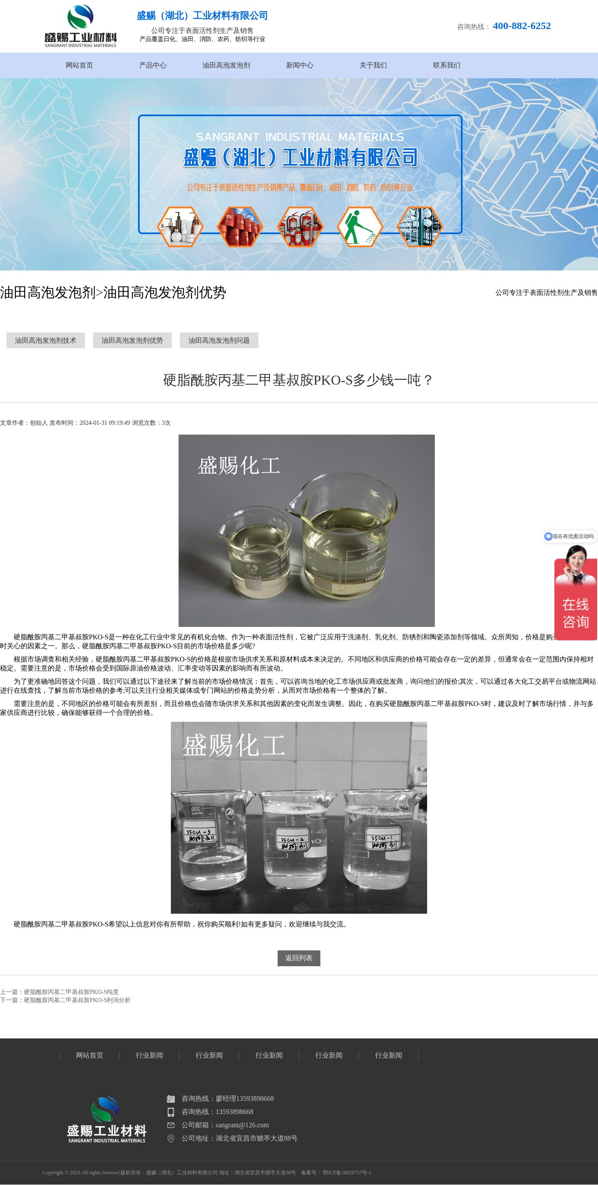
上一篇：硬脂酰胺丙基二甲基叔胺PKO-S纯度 (59, 992)
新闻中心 (300, 65)
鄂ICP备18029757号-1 (347, 1173)
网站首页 (79, 65)
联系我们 (446, 65)
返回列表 (299, 958)
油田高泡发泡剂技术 (45, 340)
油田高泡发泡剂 (226, 65)
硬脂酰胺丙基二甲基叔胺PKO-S (61, 924)
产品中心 (153, 65)
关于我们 (373, 65)
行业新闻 (149, 1055)
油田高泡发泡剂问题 (219, 340)
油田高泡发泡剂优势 (164, 292)
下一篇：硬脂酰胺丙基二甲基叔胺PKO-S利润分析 (65, 1000)
